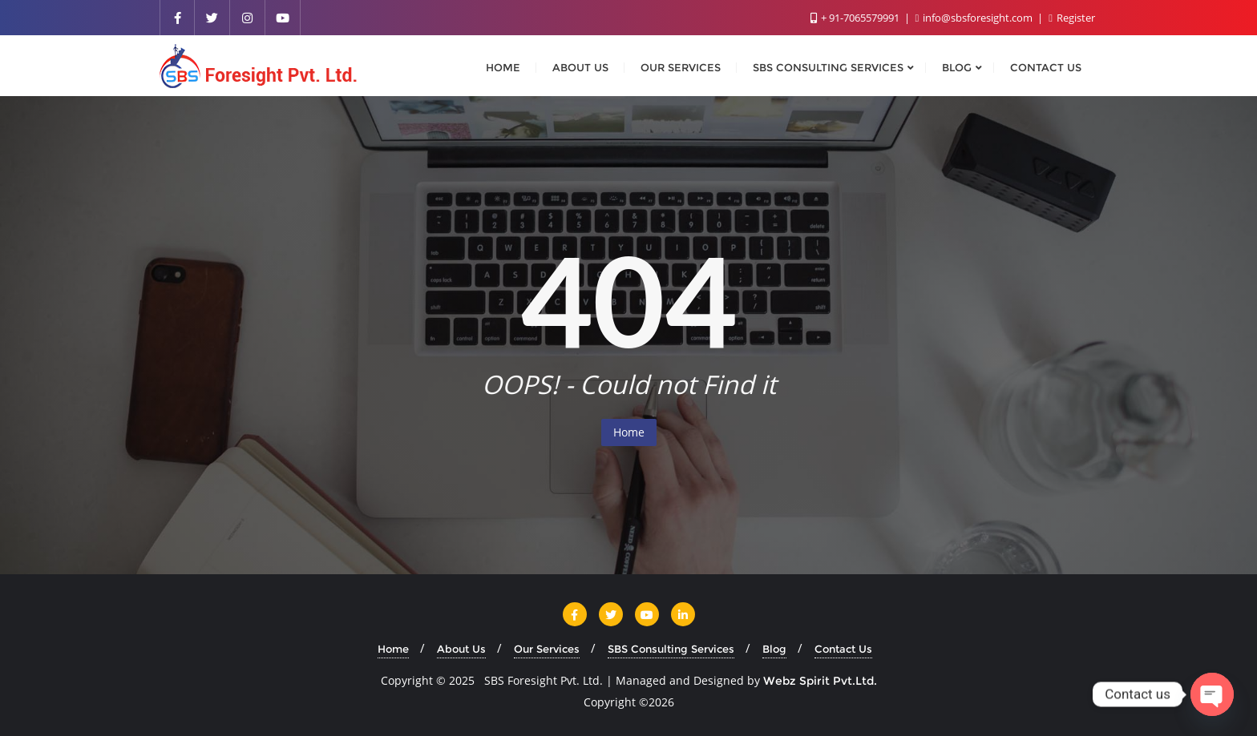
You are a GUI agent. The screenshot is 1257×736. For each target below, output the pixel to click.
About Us (461, 648)
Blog (774, 648)
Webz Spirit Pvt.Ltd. (820, 681)
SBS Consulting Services (671, 648)
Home (629, 432)
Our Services (547, 648)
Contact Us (843, 648)
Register (1072, 17)
